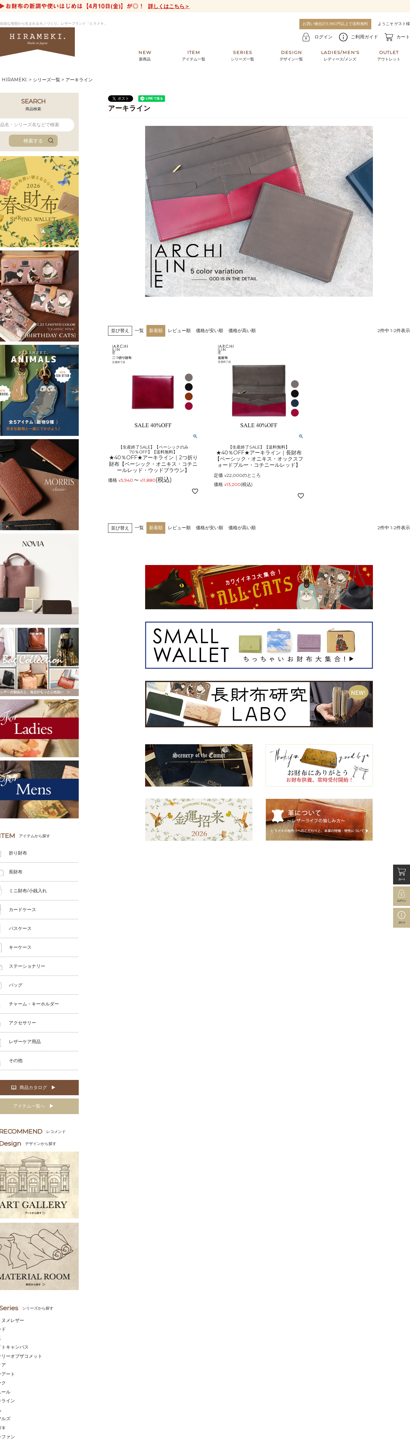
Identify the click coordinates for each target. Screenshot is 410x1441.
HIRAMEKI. (15, 80)
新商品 (144, 55)
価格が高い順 (242, 330)
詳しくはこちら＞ (169, 6)
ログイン (323, 36)
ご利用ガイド (364, 36)
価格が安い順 (209, 330)
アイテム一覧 (193, 55)
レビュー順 (179, 330)
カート (403, 36)
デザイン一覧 (291, 55)
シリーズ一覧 (242, 55)
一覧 (139, 330)
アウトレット (389, 55)
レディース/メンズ (340, 55)
